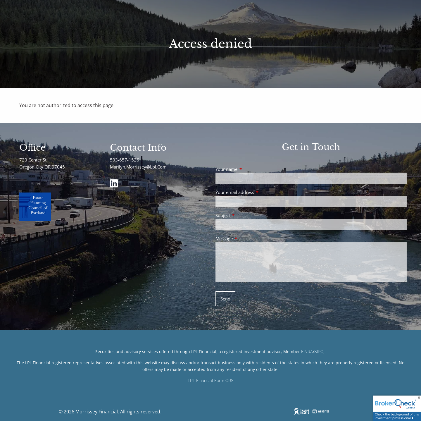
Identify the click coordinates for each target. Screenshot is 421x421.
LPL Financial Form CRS (211, 380)
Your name (248, 169)
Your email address (256, 192)
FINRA (307, 351)
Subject (244, 215)
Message (245, 238)
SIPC (318, 351)
